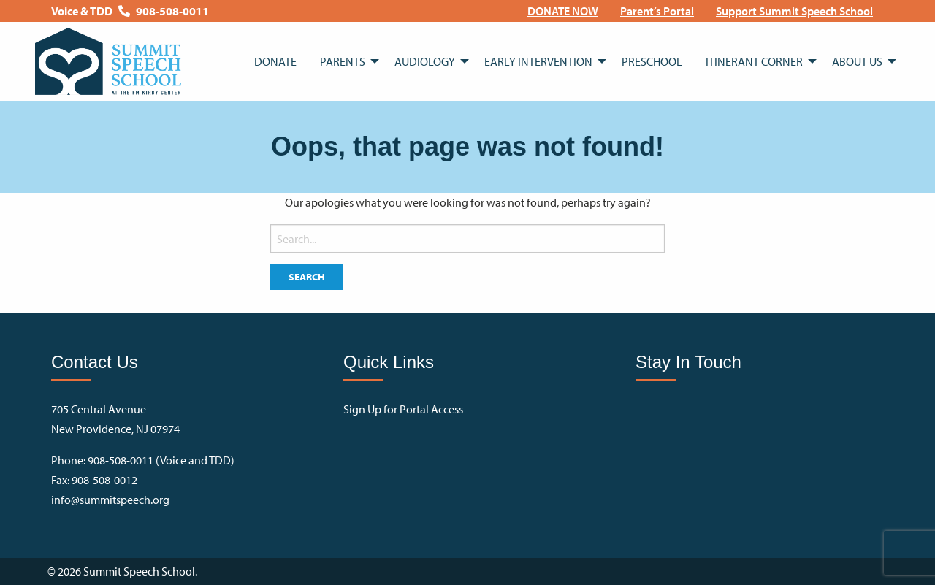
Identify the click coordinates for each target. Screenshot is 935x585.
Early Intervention (538, 61)
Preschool (652, 61)
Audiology (424, 61)
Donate (275, 61)
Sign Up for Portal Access (403, 409)
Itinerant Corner (754, 61)
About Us (857, 61)
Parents (342, 61)
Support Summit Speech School (794, 11)
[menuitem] (562, 11)
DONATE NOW (562, 11)
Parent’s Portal (657, 11)
